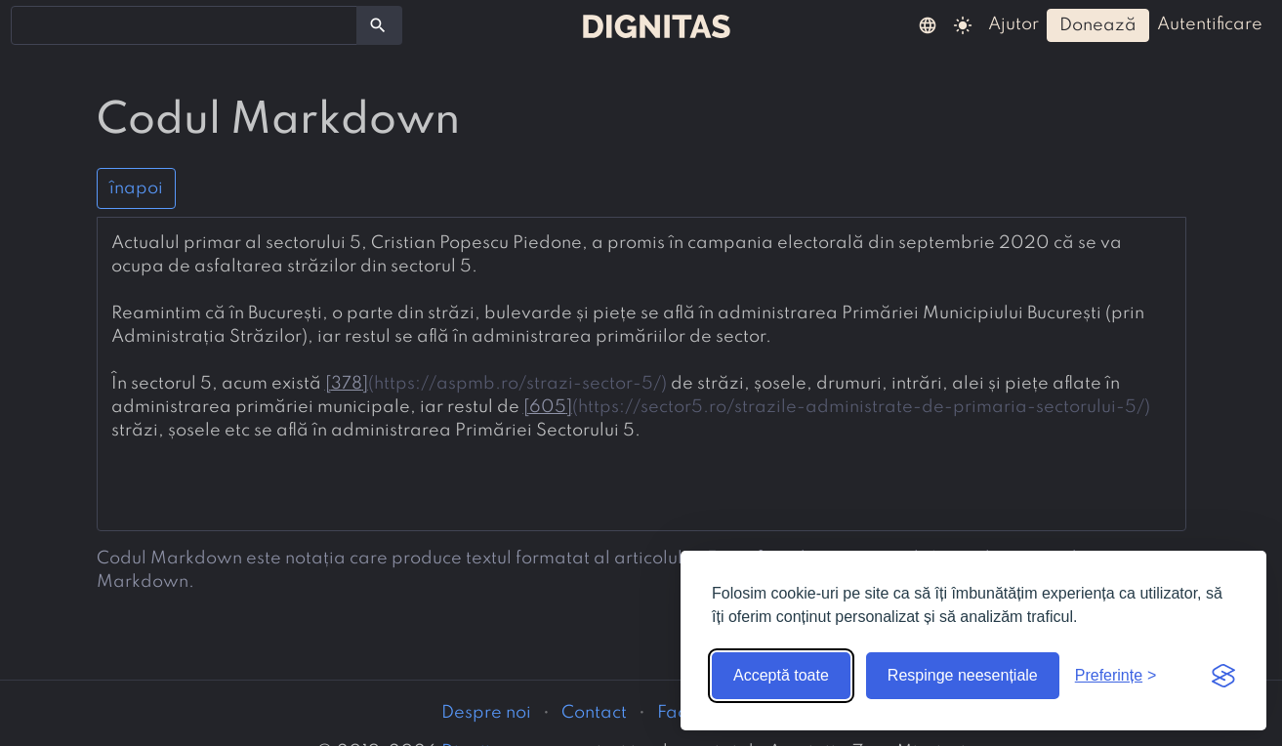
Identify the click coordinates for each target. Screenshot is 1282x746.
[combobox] (184, 25)
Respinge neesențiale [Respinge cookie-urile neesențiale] (963, 675)
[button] (927, 24)
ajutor (1013, 24)
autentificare (1209, 24)
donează (1098, 25)
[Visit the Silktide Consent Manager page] (1223, 675)
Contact (594, 713)
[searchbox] (29, 24)
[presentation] (641, 336)
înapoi (136, 188)
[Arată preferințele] (1116, 675)
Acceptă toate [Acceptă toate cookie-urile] (781, 675)
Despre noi (486, 713)
